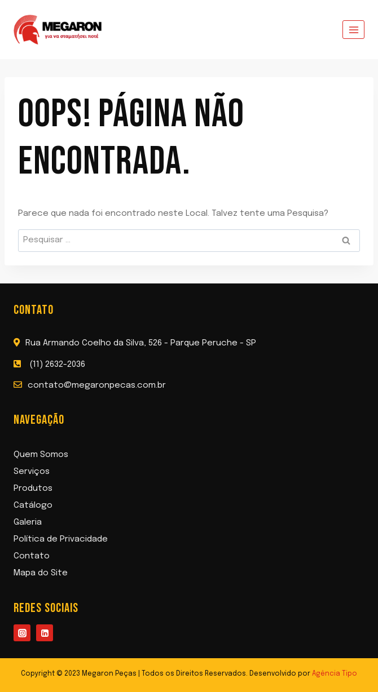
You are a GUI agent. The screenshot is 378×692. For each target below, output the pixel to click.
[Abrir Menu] (353, 29)
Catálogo (33, 505)
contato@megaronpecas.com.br (97, 385)
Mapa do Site (41, 573)
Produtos (33, 488)
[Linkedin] (44, 632)
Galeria (28, 522)
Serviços (32, 471)
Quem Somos (41, 454)
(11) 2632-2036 (57, 364)
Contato (32, 556)
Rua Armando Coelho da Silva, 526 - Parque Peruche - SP (140, 343)
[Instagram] (22, 632)
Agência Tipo (334, 674)
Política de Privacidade (61, 539)
